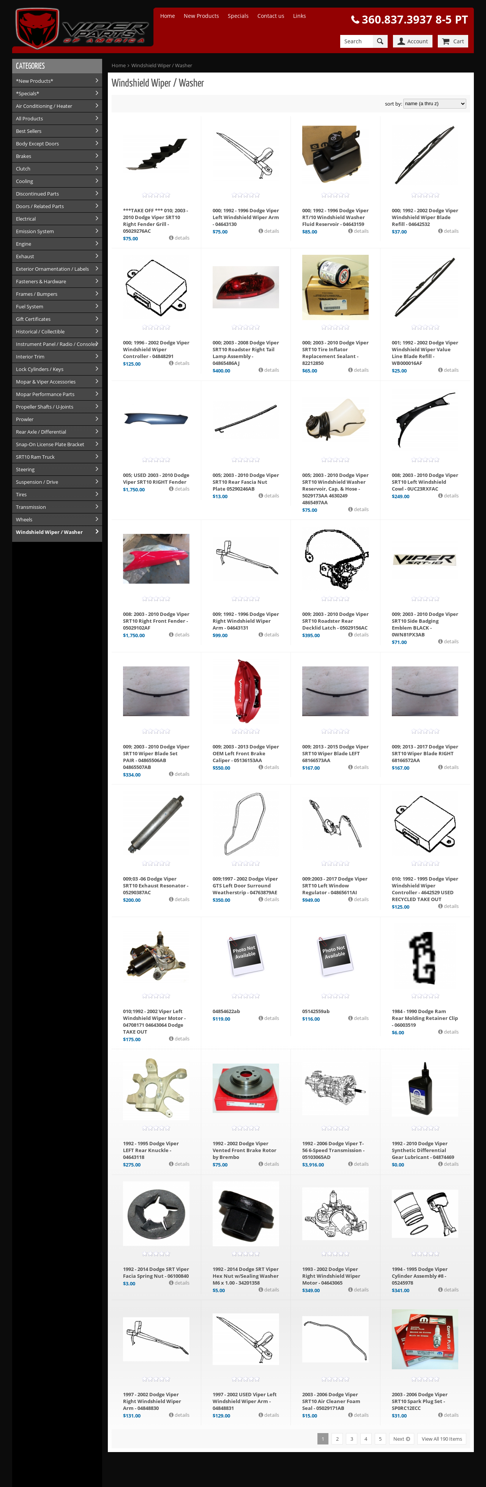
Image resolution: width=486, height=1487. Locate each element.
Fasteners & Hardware (41, 281)
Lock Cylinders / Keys (39, 369)
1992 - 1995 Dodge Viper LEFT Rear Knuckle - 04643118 (151, 1150)
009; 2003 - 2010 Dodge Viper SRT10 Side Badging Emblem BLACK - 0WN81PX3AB (425, 624)
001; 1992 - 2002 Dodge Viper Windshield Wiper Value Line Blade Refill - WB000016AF (425, 352)
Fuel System (29, 306)
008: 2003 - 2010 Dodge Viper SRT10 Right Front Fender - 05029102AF (156, 621)
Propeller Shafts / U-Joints (44, 406)
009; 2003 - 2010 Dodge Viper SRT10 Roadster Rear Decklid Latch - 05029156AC (335, 621)
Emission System (35, 231)
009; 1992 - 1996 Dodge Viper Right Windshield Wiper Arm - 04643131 (246, 621)
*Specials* (27, 93)
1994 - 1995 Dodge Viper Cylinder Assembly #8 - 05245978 (420, 1276)
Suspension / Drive (37, 481)
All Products (29, 118)
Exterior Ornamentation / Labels (52, 268)
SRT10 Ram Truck (35, 456)
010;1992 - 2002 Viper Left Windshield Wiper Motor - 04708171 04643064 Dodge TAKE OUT (154, 1021)
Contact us (270, 15)
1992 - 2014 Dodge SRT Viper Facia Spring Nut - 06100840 (156, 1272)
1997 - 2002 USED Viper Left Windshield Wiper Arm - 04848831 (245, 1401)
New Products (201, 15)
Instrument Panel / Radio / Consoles (56, 344)
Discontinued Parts (37, 193)
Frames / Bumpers (36, 293)
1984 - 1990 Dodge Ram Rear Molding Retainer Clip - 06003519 (425, 1018)
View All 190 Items (442, 1438)
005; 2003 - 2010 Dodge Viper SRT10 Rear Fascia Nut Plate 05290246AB (246, 482)
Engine (23, 243)
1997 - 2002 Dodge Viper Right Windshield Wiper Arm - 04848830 (152, 1401)
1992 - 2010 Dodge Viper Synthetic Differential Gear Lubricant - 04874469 (423, 1150)
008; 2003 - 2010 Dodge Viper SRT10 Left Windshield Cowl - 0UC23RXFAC (425, 482)
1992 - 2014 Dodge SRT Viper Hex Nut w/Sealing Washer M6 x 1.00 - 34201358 (246, 1276)
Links (299, 15)
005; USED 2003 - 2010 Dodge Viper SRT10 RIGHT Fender (156, 478)
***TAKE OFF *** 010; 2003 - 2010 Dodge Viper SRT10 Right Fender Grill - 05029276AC (155, 220)
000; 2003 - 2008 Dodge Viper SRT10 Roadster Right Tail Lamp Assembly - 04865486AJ (246, 352)
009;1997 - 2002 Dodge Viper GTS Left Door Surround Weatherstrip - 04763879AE (245, 885)
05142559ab (316, 1011)
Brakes (23, 156)
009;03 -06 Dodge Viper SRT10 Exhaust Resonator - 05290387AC (155, 885)
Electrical (26, 218)
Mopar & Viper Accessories (46, 381)
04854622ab (226, 1011)
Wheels (24, 519)
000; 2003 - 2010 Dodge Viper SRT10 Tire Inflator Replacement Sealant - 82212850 (335, 352)
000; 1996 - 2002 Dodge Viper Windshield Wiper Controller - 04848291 (156, 349)
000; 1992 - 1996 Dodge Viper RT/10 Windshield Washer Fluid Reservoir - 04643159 (335, 217)
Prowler (24, 419)
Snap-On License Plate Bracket (50, 444)
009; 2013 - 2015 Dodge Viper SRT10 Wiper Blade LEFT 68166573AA (335, 753)
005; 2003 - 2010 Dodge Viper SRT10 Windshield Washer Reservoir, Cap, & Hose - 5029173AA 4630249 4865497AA (335, 489)
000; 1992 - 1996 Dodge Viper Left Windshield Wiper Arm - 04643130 (246, 217)
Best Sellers (28, 131)
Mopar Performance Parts (45, 394)
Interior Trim (30, 356)
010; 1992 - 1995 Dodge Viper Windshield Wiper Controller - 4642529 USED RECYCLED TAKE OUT (425, 889)
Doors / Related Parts (40, 206)
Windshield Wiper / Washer (49, 532)
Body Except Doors (37, 143)
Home (167, 15)
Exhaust (25, 256)
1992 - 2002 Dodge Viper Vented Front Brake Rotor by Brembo (244, 1150)
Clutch (23, 168)
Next (398, 1438)
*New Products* (34, 80)
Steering (25, 469)
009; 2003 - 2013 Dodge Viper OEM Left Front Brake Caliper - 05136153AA (246, 753)
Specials (238, 15)
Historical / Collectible (40, 331)
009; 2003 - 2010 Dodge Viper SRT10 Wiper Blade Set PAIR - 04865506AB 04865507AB (156, 756)
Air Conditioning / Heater (44, 106)
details (181, 237)
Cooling (24, 181)
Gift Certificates (33, 319)
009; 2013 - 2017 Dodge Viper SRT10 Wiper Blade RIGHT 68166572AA (425, 753)
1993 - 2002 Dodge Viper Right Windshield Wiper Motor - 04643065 (331, 1276)
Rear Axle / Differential (41, 431)
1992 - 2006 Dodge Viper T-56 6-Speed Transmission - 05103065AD (333, 1150)
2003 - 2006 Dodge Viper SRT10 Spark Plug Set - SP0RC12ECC (420, 1401)
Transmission (31, 507)
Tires (21, 494)
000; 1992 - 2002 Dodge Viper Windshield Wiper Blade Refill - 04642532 (425, 217)
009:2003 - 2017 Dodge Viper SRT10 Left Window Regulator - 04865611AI (335, 885)
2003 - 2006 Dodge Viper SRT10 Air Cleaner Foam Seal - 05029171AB (331, 1401)
